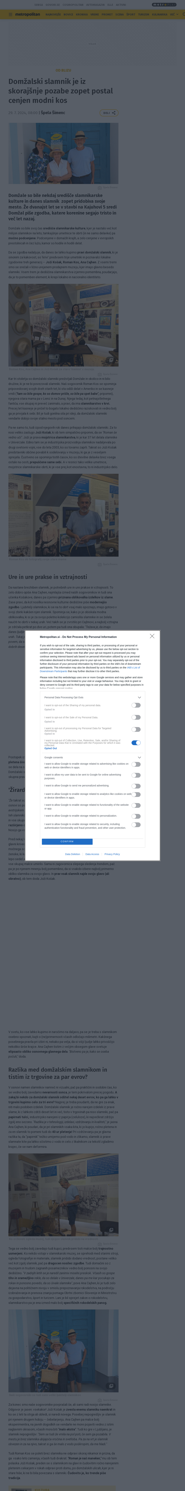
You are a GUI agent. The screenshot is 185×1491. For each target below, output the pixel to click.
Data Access (92, 854)
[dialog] (92, 745)
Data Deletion (72, 854)
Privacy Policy (112, 854)
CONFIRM (67, 841)
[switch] (136, 705)
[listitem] (93, 697)
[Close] (153, 637)
